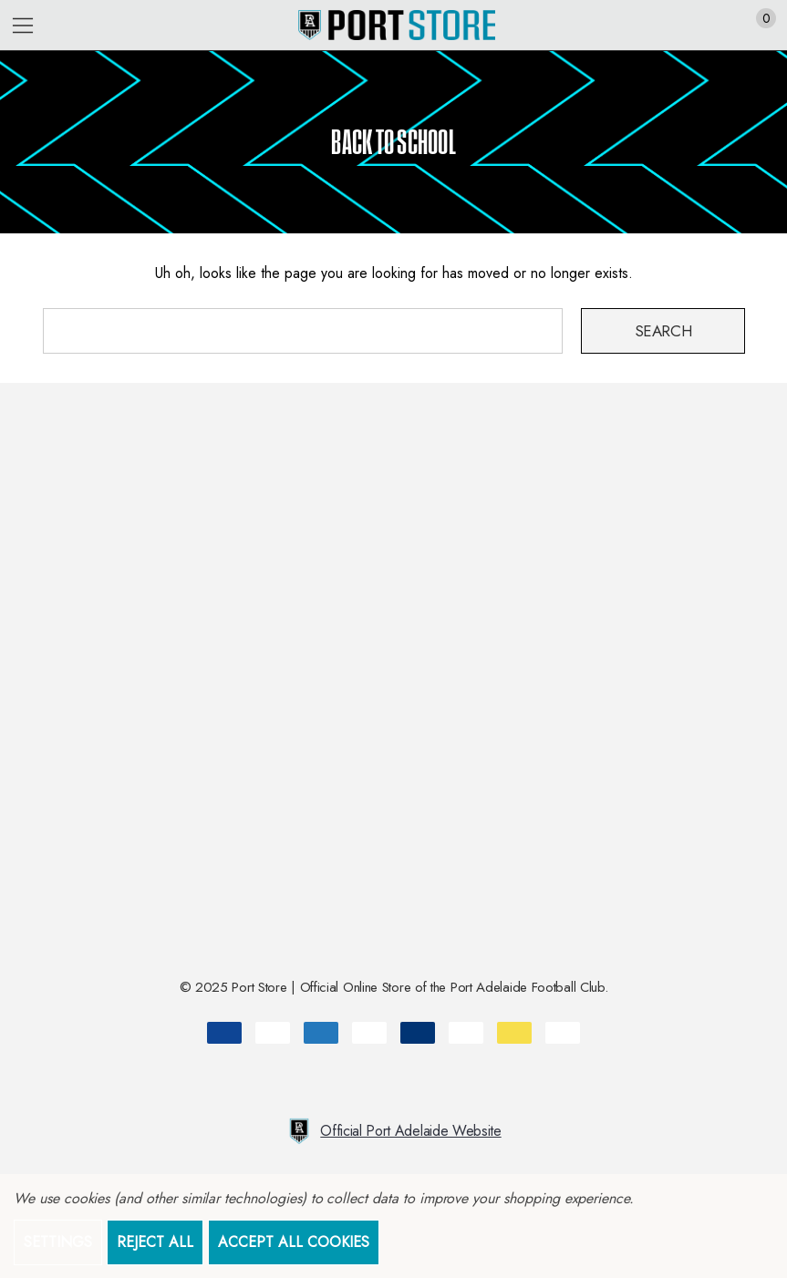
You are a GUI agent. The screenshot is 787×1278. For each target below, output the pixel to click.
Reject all (155, 1242)
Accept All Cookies (293, 1242)
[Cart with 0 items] (756, 25)
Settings (58, 1242)
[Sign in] (721, 25)
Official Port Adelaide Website (393, 1131)
